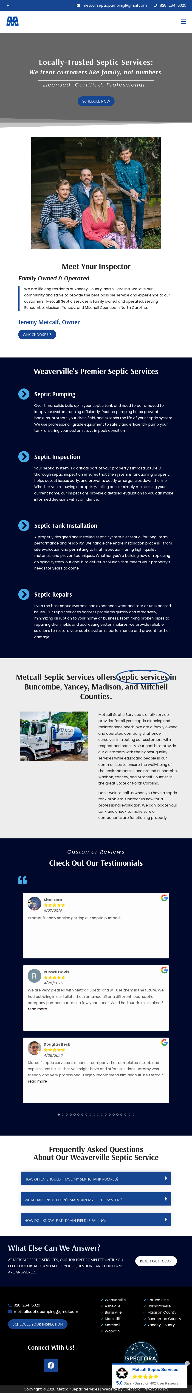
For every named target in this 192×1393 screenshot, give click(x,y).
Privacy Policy (156, 1389)
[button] (133, 22)
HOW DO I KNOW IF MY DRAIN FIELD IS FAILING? (65, 1220)
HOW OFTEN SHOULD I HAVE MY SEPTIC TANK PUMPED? (72, 1179)
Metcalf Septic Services (78, 1389)
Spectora (132, 1389)
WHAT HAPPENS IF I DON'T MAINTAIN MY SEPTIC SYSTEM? (73, 1199)
